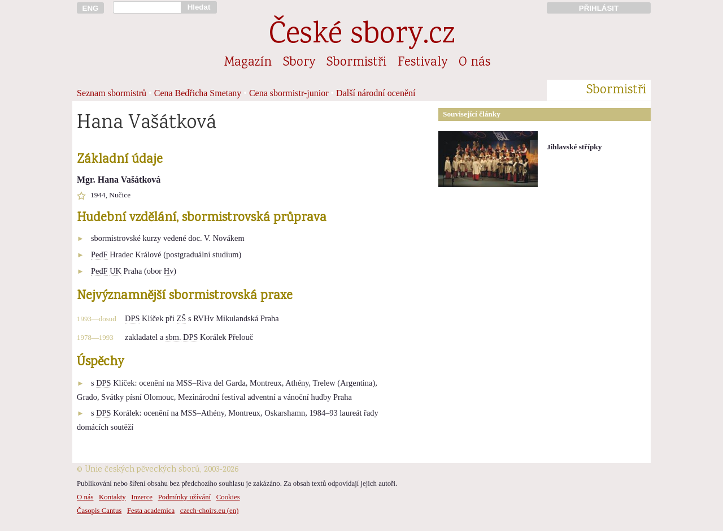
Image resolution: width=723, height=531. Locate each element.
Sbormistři (356, 63)
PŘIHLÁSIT (599, 8)
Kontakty (112, 497)
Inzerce (142, 497)
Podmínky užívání (184, 497)
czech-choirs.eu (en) (209, 511)
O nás (474, 63)
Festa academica (151, 511)
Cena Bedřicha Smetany (198, 93)
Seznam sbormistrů (111, 93)
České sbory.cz (362, 36)
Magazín (248, 63)
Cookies (228, 497)
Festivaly (422, 63)
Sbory (299, 63)
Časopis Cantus (99, 511)
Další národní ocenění (375, 93)
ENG (90, 8)
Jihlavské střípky (574, 147)
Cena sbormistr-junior (289, 93)
